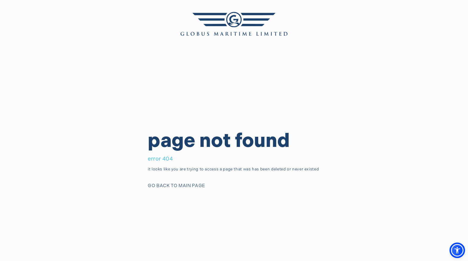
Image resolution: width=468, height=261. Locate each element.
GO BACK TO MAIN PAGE (176, 185)
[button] (457, 250)
